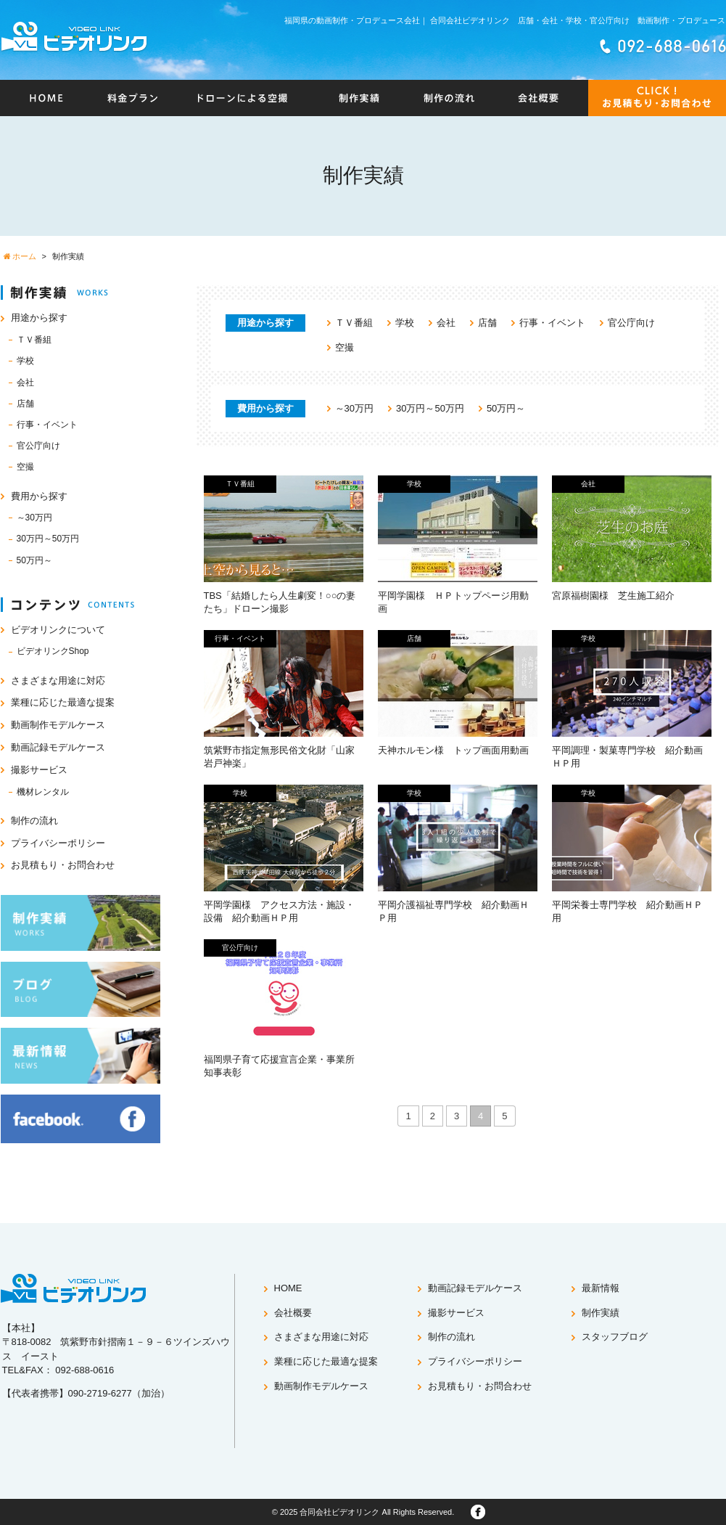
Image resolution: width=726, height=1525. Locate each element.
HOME (288, 1288)
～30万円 (354, 408)
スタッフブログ (615, 1336)
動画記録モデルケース (58, 747)
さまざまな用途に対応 (58, 680)
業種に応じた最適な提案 (63, 702)
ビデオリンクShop (53, 651)
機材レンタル (43, 792)
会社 (446, 322)
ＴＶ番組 (354, 322)
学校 (404, 322)
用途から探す (39, 317)
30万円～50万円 (430, 408)
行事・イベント (552, 322)
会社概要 (293, 1312)
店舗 (487, 322)
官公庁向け (631, 322)
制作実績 (600, 1312)
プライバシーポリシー (58, 843)
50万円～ (506, 408)
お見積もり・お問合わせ (63, 864)
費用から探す (39, 496)
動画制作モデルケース (58, 724)
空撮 (344, 347)
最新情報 (600, 1288)
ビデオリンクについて (58, 629)
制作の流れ (34, 820)
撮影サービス (39, 769)
